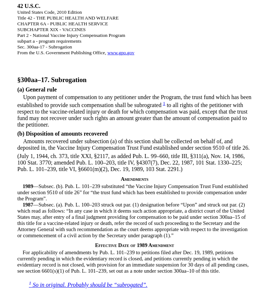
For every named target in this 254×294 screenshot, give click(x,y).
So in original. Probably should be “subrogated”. (88, 285)
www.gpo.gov (121, 52)
